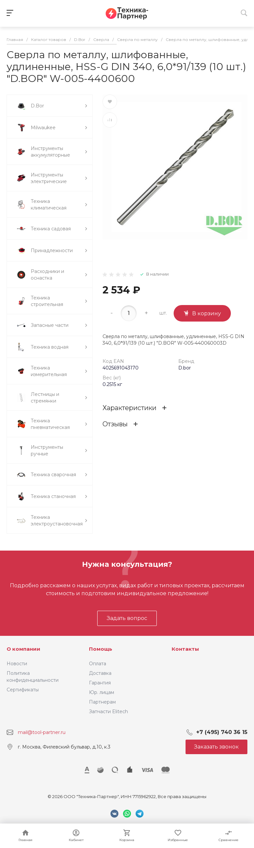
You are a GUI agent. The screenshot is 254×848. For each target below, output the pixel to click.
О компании (23, 649)
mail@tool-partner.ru (41, 732)
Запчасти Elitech (108, 711)
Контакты (185, 649)
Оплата (97, 664)
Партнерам (102, 702)
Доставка (100, 673)
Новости (17, 664)
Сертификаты (23, 690)
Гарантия (100, 683)
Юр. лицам (101, 692)
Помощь (100, 649)
